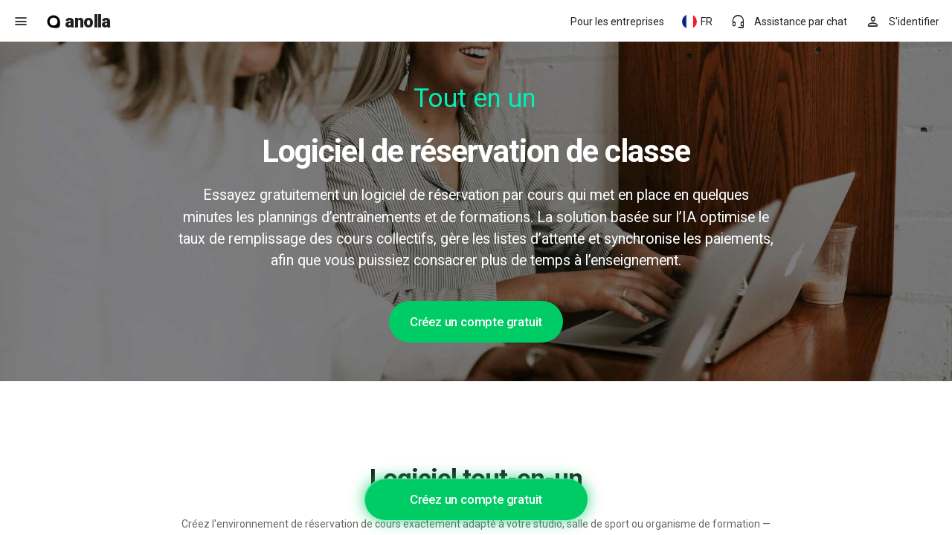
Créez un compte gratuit (476, 321)
